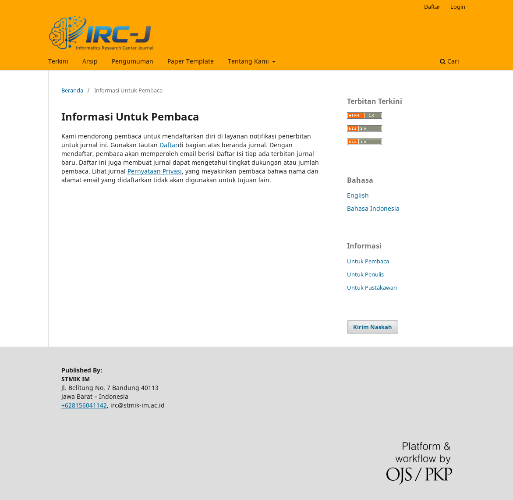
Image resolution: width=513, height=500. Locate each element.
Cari (449, 61)
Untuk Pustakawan (372, 287)
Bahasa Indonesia (373, 208)
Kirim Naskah (372, 327)
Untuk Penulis (365, 274)
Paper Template (190, 61)
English (358, 195)
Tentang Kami (249, 61)
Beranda (72, 90)
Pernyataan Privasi (154, 171)
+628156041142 (84, 405)
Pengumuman (132, 61)
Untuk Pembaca (368, 261)
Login (457, 7)
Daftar (432, 7)
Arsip (90, 61)
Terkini (58, 61)
